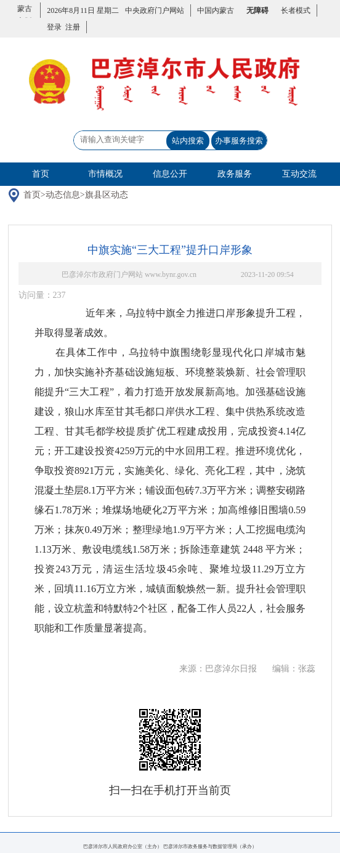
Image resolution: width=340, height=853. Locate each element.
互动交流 (299, 173)
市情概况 (105, 173)
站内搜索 (188, 140)
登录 (54, 27)
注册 (71, 27)
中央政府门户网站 (154, 10)
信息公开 (170, 173)
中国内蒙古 (215, 10)
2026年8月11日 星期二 (83, 10)
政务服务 (234, 173)
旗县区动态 (106, 194)
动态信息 (63, 194)
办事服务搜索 (239, 140)
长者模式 (295, 10)
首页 (40, 173)
